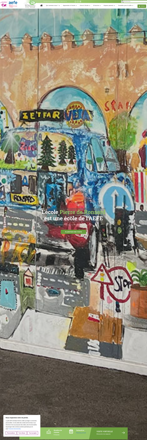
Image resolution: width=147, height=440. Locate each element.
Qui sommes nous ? (52, 5)
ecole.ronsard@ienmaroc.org (51, 1)
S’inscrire (96, 5)
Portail (142, 6)
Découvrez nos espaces (103, 434)
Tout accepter (33, 433)
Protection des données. (14, 428)
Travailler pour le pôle (125, 5)
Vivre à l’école (84, 5)
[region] (21, 426)
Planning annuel (81, 433)
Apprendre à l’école (69, 5)
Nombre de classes (58, 431)
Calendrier (80, 430)
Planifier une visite (73, 233)
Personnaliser (11, 433)
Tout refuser (21, 433)
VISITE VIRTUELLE (104, 431)
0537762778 (63, 1)
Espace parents (108, 5)
